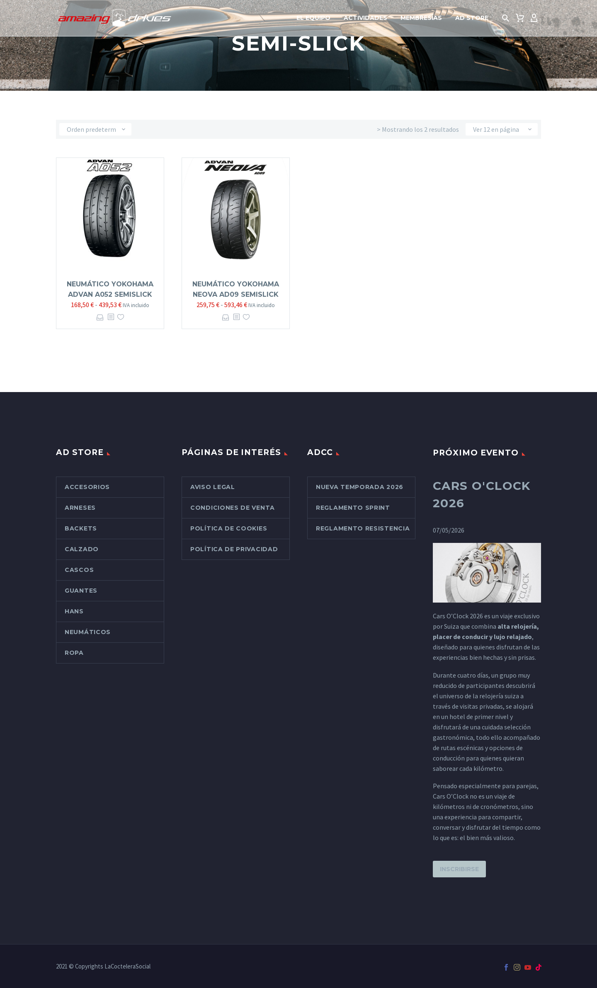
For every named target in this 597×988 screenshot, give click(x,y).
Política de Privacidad (234, 549)
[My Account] (534, 18)
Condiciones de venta (232, 507)
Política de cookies (228, 528)
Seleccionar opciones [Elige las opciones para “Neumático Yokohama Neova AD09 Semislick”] (226, 317)
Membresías (421, 18)
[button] (506, 18)
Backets (81, 528)
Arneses (80, 507)
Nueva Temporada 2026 (359, 487)
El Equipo (313, 18)
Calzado (82, 549)
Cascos (79, 570)
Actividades (365, 18)
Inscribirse (459, 869)
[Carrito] (520, 18)
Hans (74, 611)
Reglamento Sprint (353, 507)
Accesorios (87, 487)
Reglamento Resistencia (363, 528)
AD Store (471, 18)
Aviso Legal (212, 487)
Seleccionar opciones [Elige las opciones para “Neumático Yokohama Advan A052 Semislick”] (100, 317)
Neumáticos (88, 632)
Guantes (81, 590)
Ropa (74, 652)
